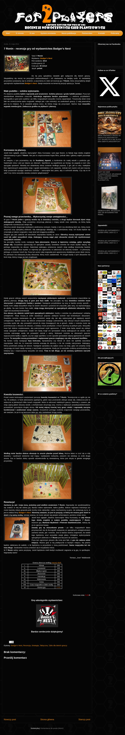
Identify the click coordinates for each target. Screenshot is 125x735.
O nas (32, 33)
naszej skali (56, 563)
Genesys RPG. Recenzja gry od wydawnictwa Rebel (109, 213)
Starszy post (84, 719)
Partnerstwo (87, 33)
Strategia (35, 645)
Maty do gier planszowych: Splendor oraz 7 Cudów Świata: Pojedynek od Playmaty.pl (109, 176)
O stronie (20, 33)
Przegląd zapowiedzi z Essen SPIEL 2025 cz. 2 (108, 252)
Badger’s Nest (31, 83)
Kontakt (101, 33)
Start (8, 33)
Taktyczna (44, 645)
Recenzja (27, 645)
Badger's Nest (16, 645)
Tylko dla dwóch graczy (58, 645)
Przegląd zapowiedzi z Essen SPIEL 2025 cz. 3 (108, 242)
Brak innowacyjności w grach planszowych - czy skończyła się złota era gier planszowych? (109, 138)
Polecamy (115, 33)
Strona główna (47, 719)
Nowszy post (10, 719)
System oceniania (48, 33)
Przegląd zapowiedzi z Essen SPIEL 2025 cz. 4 (108, 231)
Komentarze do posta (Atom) (51, 728)
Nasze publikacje (69, 33)
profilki (123, 37)
